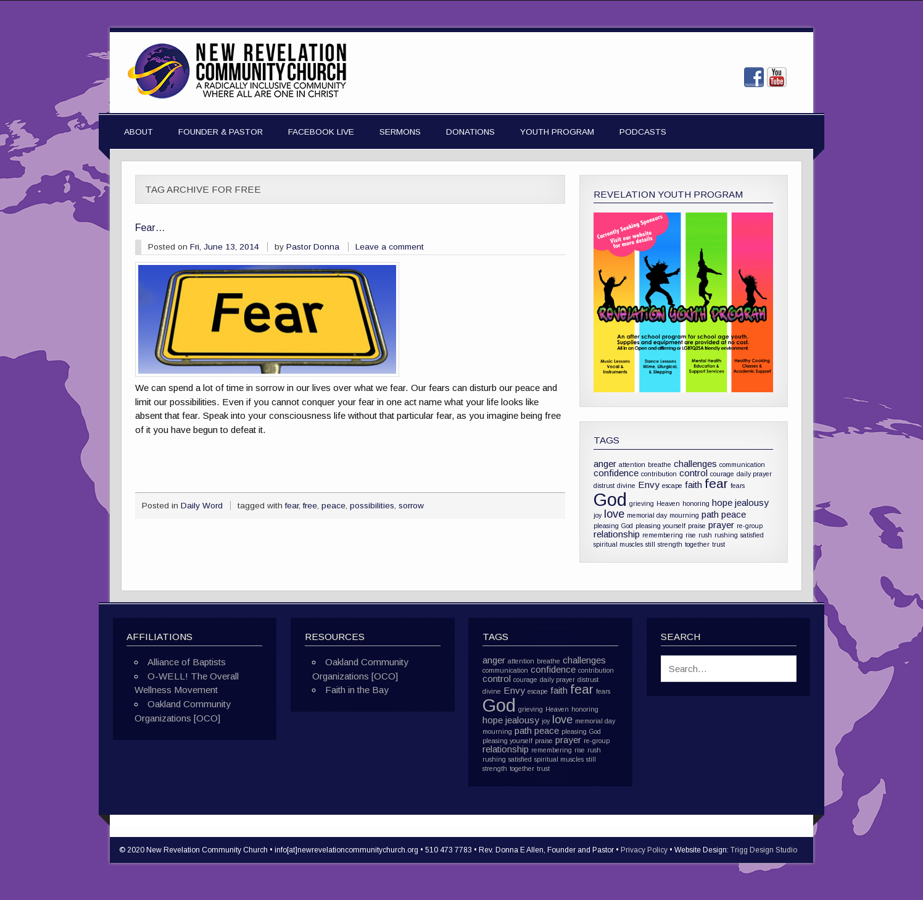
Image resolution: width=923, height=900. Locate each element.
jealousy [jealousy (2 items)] (752, 502)
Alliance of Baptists (186, 662)
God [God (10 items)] (610, 499)
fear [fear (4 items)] (716, 483)
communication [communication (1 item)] (742, 464)
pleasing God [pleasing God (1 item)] (613, 525)
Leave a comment (389, 246)
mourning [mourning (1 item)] (684, 515)
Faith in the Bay (357, 689)
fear (292, 505)
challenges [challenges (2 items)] (695, 463)
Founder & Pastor (220, 132)
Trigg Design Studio (764, 850)
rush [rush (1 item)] (705, 535)
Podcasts (642, 132)
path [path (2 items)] (710, 514)
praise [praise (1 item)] (697, 525)
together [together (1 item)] (697, 544)
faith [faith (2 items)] (693, 484)
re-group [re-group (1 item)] (750, 525)
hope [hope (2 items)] (722, 502)
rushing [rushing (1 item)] (726, 535)
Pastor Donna (312, 246)
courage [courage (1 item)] (722, 473)
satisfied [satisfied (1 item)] (752, 535)
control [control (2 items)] (693, 473)
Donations (470, 132)
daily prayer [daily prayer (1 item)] (754, 473)
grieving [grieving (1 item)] (641, 503)
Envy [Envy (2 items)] (649, 484)
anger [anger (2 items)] (605, 463)
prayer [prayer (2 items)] (721, 524)
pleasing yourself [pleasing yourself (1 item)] (660, 525)
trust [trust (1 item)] (718, 544)
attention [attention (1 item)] (632, 464)
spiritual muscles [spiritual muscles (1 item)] (618, 544)
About (138, 132)
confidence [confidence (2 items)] (616, 473)
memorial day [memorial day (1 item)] (647, 515)
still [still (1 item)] (650, 544)
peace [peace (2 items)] (733, 514)
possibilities (372, 505)
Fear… (150, 227)
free (310, 505)
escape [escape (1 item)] (672, 485)
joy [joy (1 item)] (598, 515)
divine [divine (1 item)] (626, 485)
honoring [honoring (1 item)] (696, 503)
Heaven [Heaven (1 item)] (668, 503)
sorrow (411, 505)
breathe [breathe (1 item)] (659, 464)
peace (333, 505)
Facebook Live (321, 132)
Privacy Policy (644, 850)
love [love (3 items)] (614, 513)
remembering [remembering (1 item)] (662, 535)
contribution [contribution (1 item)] (659, 473)
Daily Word (202, 505)
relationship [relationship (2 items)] (617, 534)
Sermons (400, 132)
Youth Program (557, 132)
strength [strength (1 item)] (670, 544)
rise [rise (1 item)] (690, 535)
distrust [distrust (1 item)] (604, 485)
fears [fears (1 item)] (738, 485)
